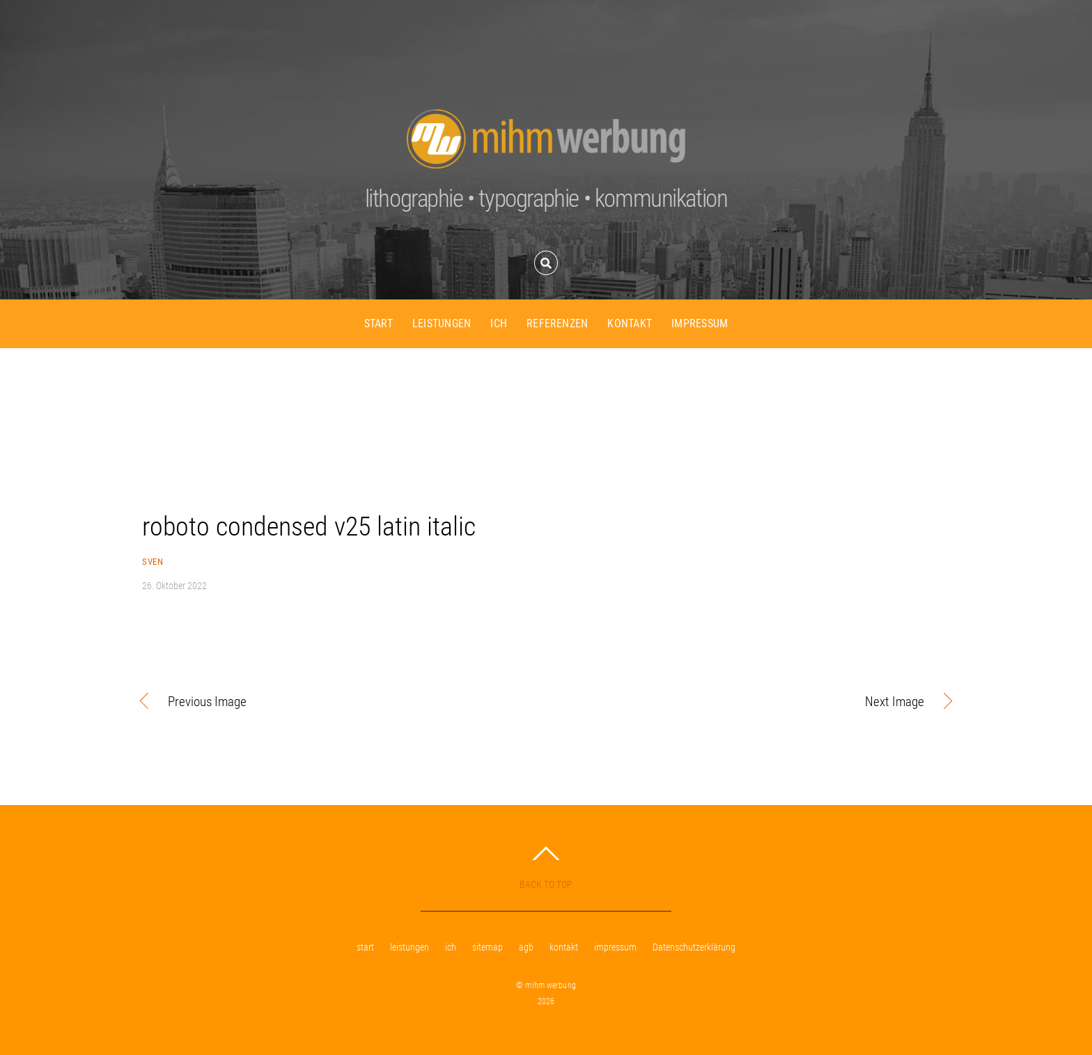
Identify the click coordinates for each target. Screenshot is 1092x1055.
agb (526, 947)
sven (152, 561)
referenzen (557, 323)
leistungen (441, 323)
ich (498, 323)
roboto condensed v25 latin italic (309, 526)
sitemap (487, 947)
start (378, 323)
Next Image (747, 702)
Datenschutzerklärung (694, 947)
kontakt (629, 323)
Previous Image (207, 702)
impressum (699, 323)
